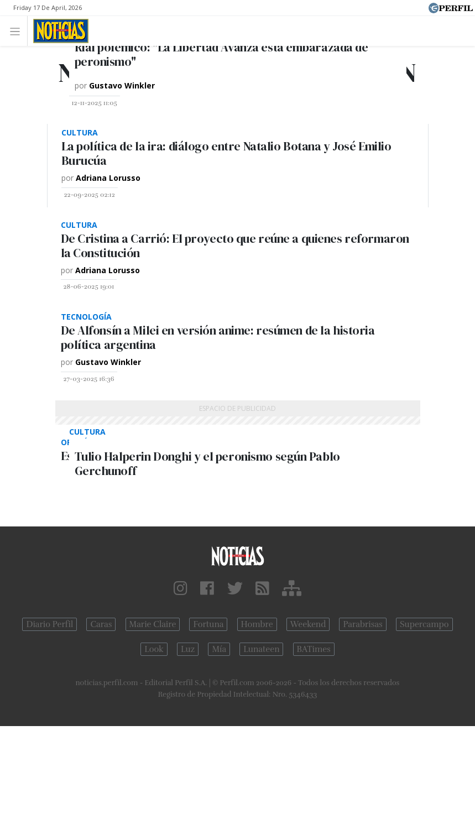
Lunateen (261, 649)
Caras (101, 624)
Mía (219, 649)
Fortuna (208, 624)
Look (154, 649)
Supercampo (424, 624)
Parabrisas (362, 624)
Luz (188, 649)
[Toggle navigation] (18, 31)
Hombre (257, 624)
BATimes (314, 649)
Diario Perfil (49, 624)
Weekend (308, 624)
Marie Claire (152, 624)
